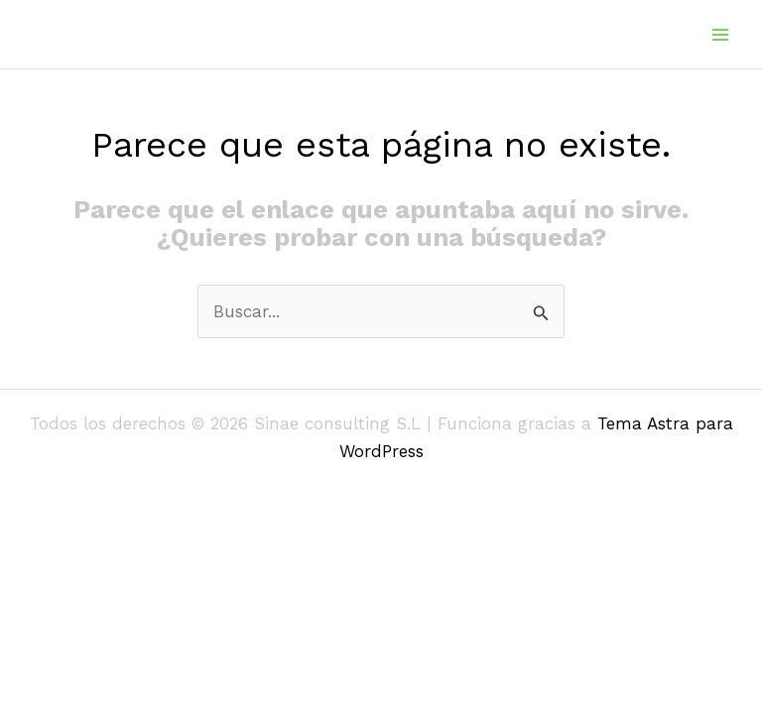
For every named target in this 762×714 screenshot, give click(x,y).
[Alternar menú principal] (720, 35)
